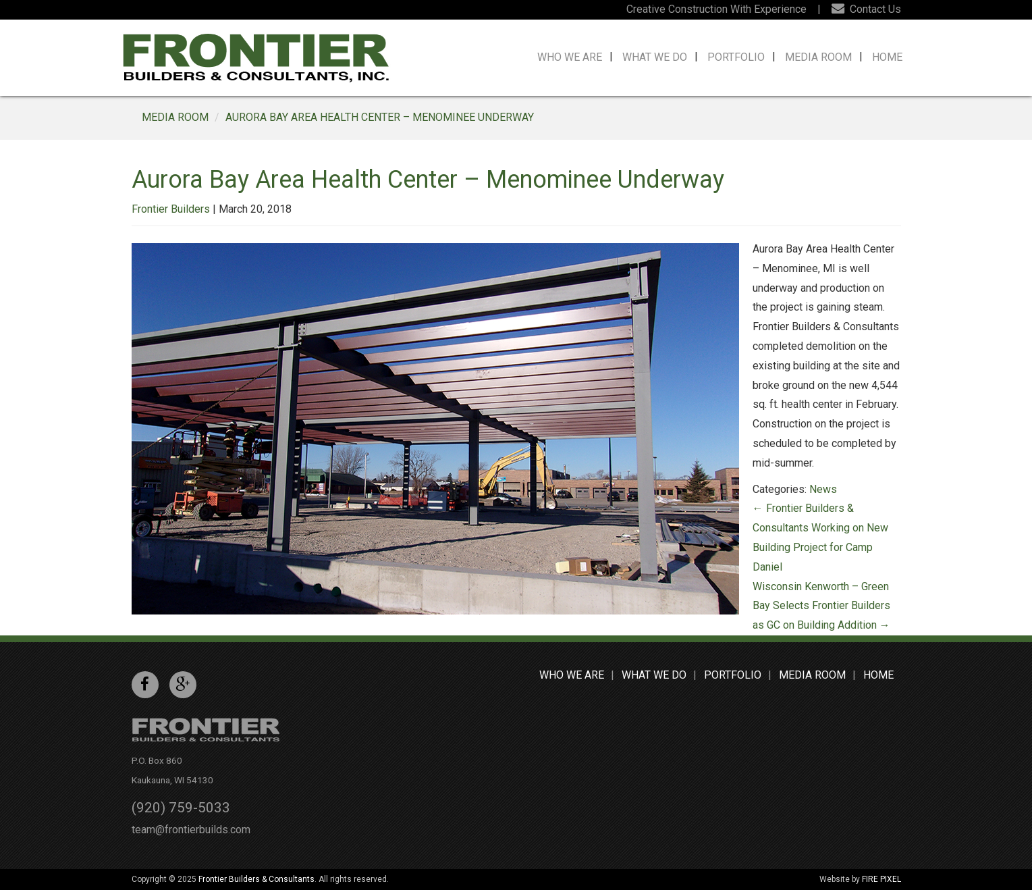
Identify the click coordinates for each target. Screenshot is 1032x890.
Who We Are (569, 57)
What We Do (654, 57)
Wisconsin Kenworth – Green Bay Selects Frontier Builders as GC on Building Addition (821, 606)
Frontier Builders (171, 209)
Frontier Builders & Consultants (256, 879)
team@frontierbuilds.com (191, 829)
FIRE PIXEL (881, 879)
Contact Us (866, 9)
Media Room (818, 57)
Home (887, 57)
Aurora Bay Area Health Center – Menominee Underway (379, 117)
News (823, 489)
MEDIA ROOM (175, 117)
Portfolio (736, 57)
